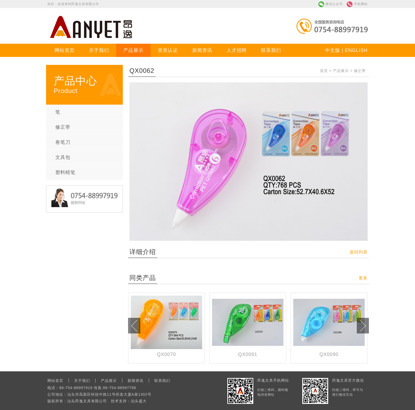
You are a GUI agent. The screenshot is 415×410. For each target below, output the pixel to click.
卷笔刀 (62, 142)
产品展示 (133, 50)
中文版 (332, 50)
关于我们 (99, 50)
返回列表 (359, 252)
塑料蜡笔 (65, 172)
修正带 (62, 127)
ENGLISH (356, 50)
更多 (363, 278)
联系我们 (271, 50)
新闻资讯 (202, 50)
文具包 (62, 157)
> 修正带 (357, 71)
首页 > (326, 71)
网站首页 (65, 50)
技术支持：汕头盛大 (129, 401)
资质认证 (168, 50)
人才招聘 (237, 50)
